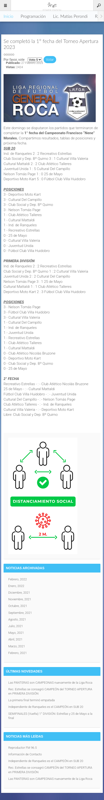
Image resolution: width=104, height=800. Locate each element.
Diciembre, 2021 (19, 592)
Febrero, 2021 (17, 653)
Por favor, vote (14, 60)
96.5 (52, 5)
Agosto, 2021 (17, 619)
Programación (33, 16)
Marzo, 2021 (16, 646)
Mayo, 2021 (16, 632)
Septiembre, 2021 (20, 613)
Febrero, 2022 (17, 579)
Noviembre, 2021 (19, 599)
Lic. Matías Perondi (70, 16)
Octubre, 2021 (17, 606)
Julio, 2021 (15, 626)
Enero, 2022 (16, 586)
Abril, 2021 (15, 639)
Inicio (8, 16)
